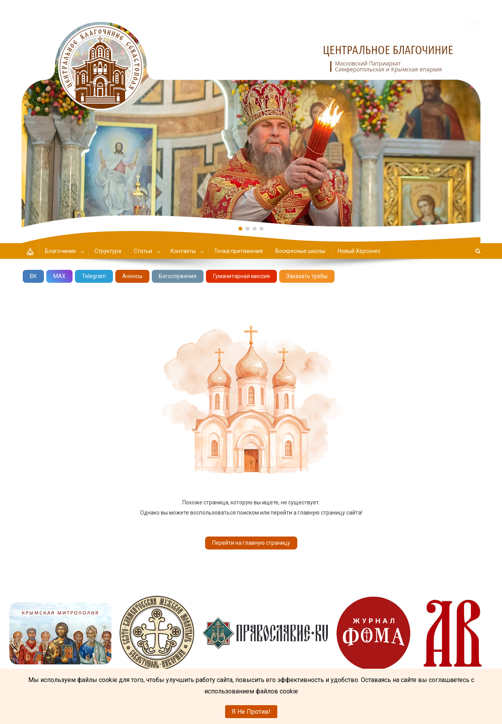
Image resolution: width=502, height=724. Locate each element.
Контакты (183, 251)
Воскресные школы (300, 251)
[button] (251, 113)
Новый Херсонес (359, 251)
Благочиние (60, 251)
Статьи (143, 251)
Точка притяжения (238, 251)
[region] (251, 113)
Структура (108, 251)
